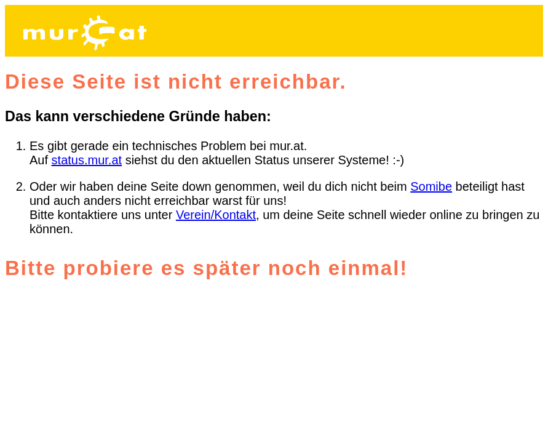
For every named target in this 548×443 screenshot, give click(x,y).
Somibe (431, 186)
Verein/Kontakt (216, 215)
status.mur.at (87, 160)
